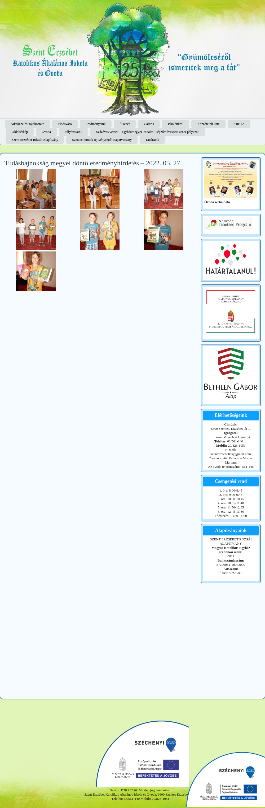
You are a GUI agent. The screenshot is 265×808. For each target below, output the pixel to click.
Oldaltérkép (20, 132)
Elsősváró (65, 124)
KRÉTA (239, 124)
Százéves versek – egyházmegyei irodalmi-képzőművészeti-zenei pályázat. (147, 132)
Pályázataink (73, 132)
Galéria (149, 124)
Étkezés (125, 124)
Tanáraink (152, 140)
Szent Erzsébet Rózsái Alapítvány (35, 140)
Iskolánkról (175, 124)
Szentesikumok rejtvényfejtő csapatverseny (102, 140)
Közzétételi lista (208, 124)
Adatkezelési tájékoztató (27, 124)
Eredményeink (96, 124)
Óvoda (46, 132)
